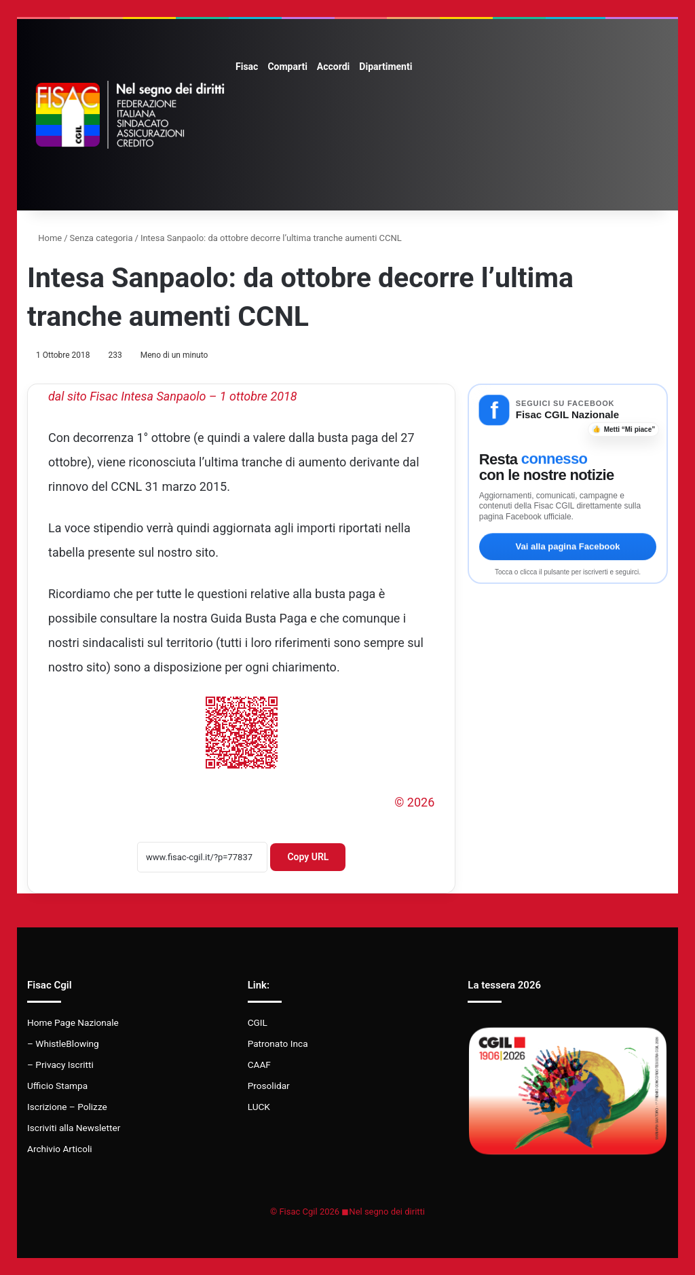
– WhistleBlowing (63, 1043)
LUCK (259, 1106)
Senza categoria (101, 238)
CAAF (259, 1064)
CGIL (257, 1022)
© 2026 (414, 802)
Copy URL (307, 856)
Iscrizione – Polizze (67, 1106)
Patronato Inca (278, 1043)
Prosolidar (269, 1085)
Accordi (333, 66)
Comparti (287, 66)
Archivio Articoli (59, 1148)
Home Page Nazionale (73, 1022)
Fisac (247, 66)
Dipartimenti (385, 66)
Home (44, 238)
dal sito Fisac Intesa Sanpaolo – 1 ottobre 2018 (172, 396)
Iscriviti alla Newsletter (73, 1127)
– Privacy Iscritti (60, 1064)
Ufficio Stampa (57, 1085)
